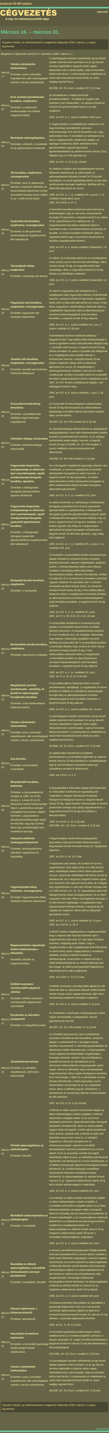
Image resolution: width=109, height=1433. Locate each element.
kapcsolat (102, 11)
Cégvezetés (28, 13)
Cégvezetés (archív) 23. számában (33, 54)
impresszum (102, 1428)
